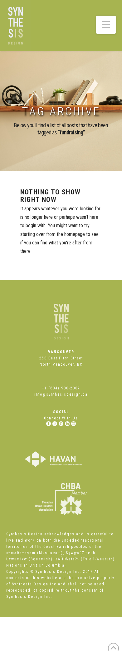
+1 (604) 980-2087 (61, 388)
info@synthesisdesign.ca (61, 394)
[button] (106, 25)
